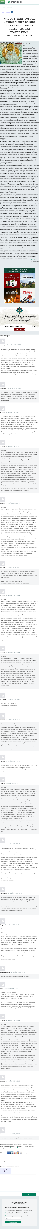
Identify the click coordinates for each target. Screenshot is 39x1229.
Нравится (8, 12)
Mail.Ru (17, 1152)
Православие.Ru (14, 1148)
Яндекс (14, 1152)
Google (21, 1152)
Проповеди (9, 7)
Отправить (29, 1194)
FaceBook (8, 1152)
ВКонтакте (11, 1152)
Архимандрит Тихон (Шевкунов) (31, 259)
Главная (3, 7)
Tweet (3, 12)
